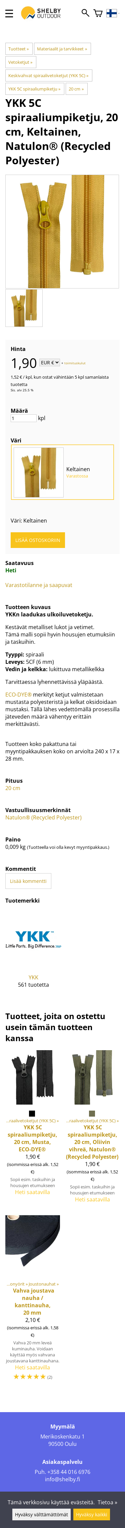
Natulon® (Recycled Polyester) (43, 817)
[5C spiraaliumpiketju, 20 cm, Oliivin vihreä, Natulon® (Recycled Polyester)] (92, 1129)
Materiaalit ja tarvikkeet (62, 49)
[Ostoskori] (98, 13)
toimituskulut (75, 363)
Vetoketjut (20, 62)
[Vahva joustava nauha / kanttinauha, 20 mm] (32, 1300)
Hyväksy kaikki (91, 1514)
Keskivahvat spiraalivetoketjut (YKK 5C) (48, 75)
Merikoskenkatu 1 (62, 1436)
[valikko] (9, 13)
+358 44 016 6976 (68, 1472)
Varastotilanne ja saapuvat (38, 585)
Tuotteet (18, 49)
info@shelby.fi (62, 1479)
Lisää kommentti (28, 881)
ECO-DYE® (18, 694)
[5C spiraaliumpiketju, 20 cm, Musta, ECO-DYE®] (32, 1129)
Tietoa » (107, 1502)
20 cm (76, 89)
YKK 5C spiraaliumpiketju (34, 89)
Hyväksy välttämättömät (41, 1514)
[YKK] (33, 955)
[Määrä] (24, 418)
